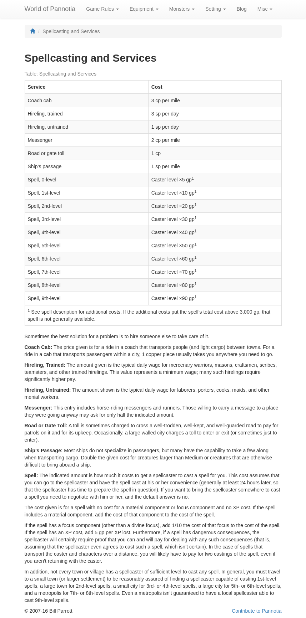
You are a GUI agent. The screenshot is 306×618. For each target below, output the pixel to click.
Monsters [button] (182, 9)
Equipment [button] (144, 9)
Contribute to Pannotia (256, 611)
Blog (242, 9)
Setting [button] (215, 9)
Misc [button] (265, 9)
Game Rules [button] (102, 9)
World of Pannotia (50, 8)
